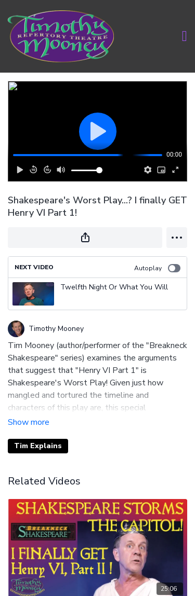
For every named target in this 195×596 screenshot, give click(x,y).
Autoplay (157, 268)
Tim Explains (38, 446)
